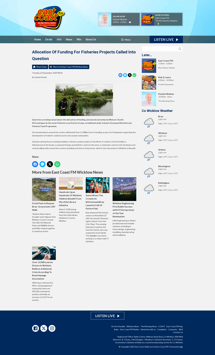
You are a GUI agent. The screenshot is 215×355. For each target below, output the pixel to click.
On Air (48, 39)
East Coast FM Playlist (129, 329)
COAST (161, 326)
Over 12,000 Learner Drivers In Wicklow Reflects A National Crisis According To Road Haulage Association (44, 263)
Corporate (172, 329)
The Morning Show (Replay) (166, 21)
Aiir (181, 347)
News (69, 39)
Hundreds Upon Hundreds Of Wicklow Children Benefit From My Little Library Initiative (71, 191)
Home (37, 39)
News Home (41, 67)
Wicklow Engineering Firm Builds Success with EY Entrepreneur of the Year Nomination (124, 197)
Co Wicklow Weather (157, 111)
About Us (91, 39)
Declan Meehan (120, 19)
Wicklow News (133, 326)
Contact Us (178, 332)
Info (59, 39)
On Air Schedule (118, 326)
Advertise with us (148, 329)
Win (79, 39)
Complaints (162, 329)
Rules (116, 329)
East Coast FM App (174, 326)
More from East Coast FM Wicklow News (70, 67)
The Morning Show (149, 326)
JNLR (181, 329)
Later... (147, 55)
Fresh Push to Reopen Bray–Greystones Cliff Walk (44, 194)
